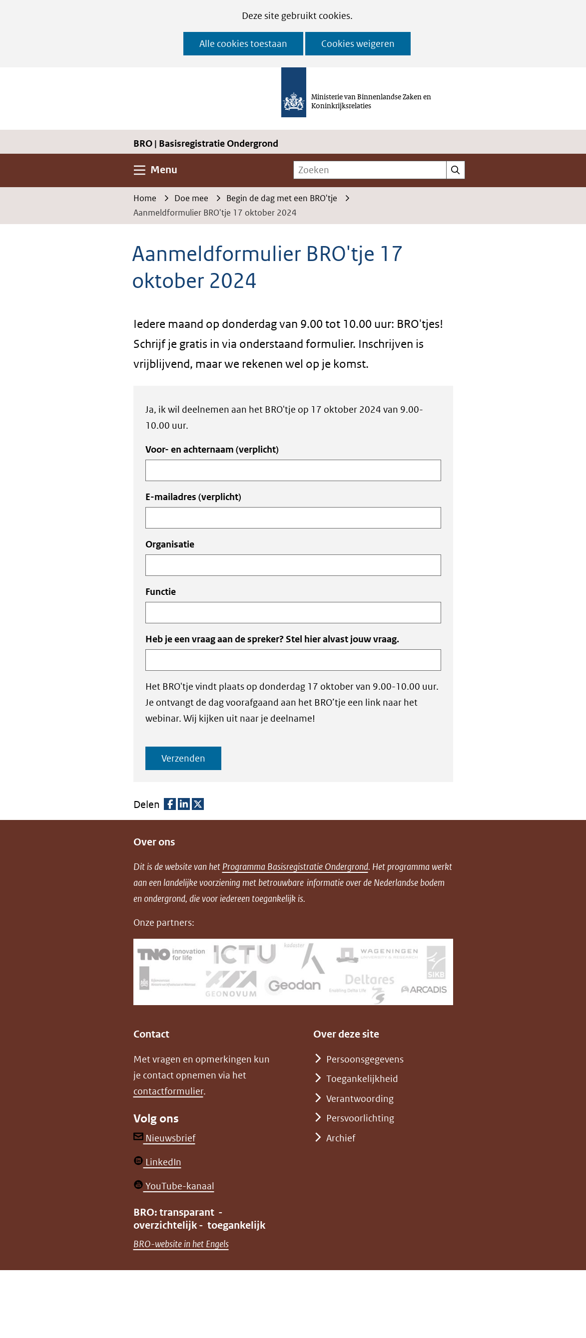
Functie (160, 591)
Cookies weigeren (358, 43)
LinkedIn (157, 1162)
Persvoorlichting (360, 1118)
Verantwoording (360, 1098)
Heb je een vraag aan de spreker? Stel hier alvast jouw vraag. (272, 639)
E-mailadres (193, 497)
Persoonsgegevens (365, 1059)
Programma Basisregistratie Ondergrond (295, 866)
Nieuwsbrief (164, 1138)
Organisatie (169, 544)
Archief (340, 1138)
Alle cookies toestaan (243, 43)
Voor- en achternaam (212, 449)
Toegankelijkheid (362, 1078)
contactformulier (168, 1091)
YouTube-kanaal (173, 1186)
